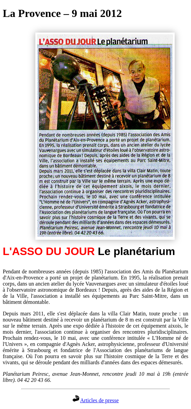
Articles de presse (99, 400)
